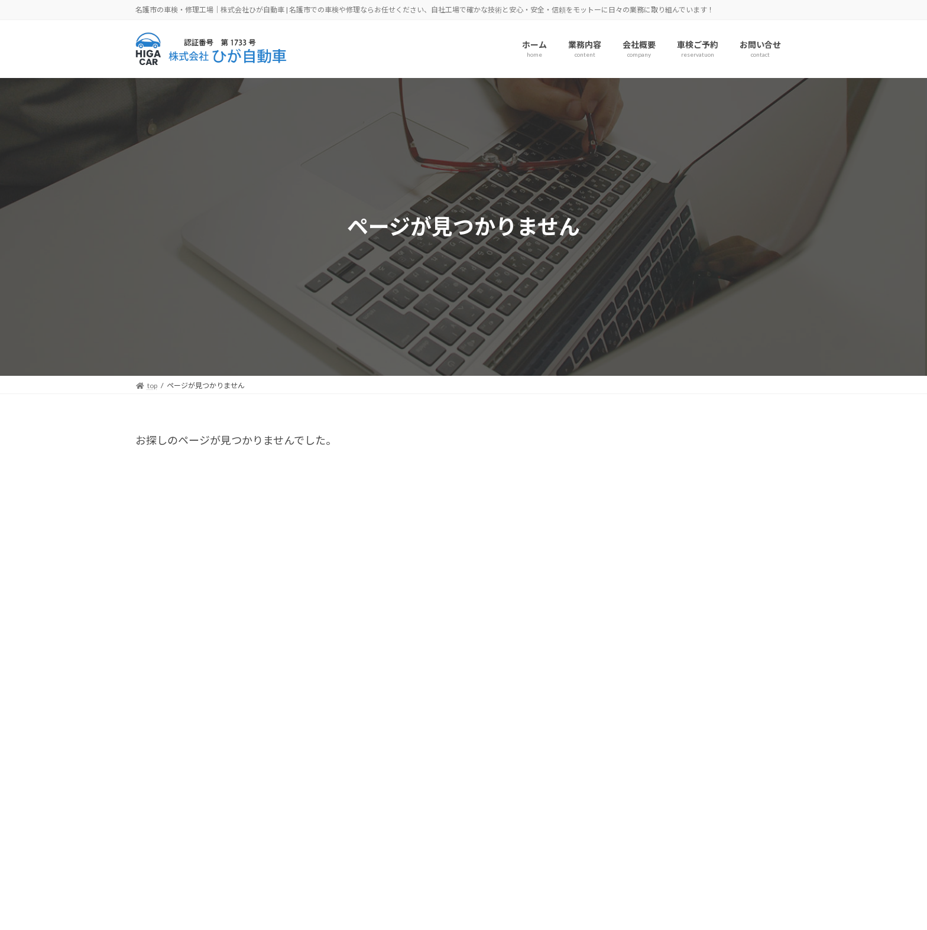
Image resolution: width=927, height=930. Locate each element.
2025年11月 (644, 655)
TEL (32, 907)
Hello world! (708, 479)
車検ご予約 (50, 893)
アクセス (43, 878)
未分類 (633, 583)
